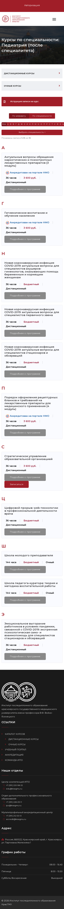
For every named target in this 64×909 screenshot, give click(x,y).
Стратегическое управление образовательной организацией (28, 457)
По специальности (42, 116)
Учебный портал (15, 749)
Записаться (16, 484)
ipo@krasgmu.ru (13, 805)
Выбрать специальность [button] (31, 132)
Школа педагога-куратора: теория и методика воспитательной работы (31, 584)
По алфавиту (19, 116)
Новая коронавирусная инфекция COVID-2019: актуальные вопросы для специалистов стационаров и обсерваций (31, 351)
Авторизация (32, 5)
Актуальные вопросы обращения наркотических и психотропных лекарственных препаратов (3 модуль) (29, 161)
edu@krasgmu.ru (14, 789)
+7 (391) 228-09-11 (14, 802)
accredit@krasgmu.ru (16, 819)
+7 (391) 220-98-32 (14, 785)
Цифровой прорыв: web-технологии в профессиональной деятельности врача (31, 510)
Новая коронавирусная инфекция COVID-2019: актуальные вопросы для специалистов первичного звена (31, 312)
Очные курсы (12, 86)
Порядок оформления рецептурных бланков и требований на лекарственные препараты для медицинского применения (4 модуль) (31, 403)
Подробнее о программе (25, 189)
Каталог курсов (15, 734)
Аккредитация (14, 755)
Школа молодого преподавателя (28, 555)
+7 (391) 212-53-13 (14, 816)
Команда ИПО (14, 760)
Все (4, 124)
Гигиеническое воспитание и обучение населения (25, 214)
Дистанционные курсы (19, 73)
